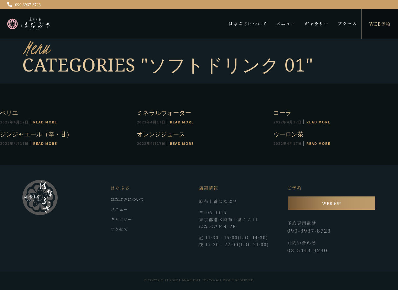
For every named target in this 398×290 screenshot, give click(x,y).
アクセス (347, 24)
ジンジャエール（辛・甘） (36, 134)
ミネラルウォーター (163, 113)
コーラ (282, 113)
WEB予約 (380, 24)
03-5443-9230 (307, 250)
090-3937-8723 (24, 4)
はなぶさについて (248, 24)
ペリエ (9, 113)
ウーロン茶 (288, 134)
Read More (45, 122)
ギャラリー (317, 24)
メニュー (286, 24)
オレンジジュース (160, 134)
